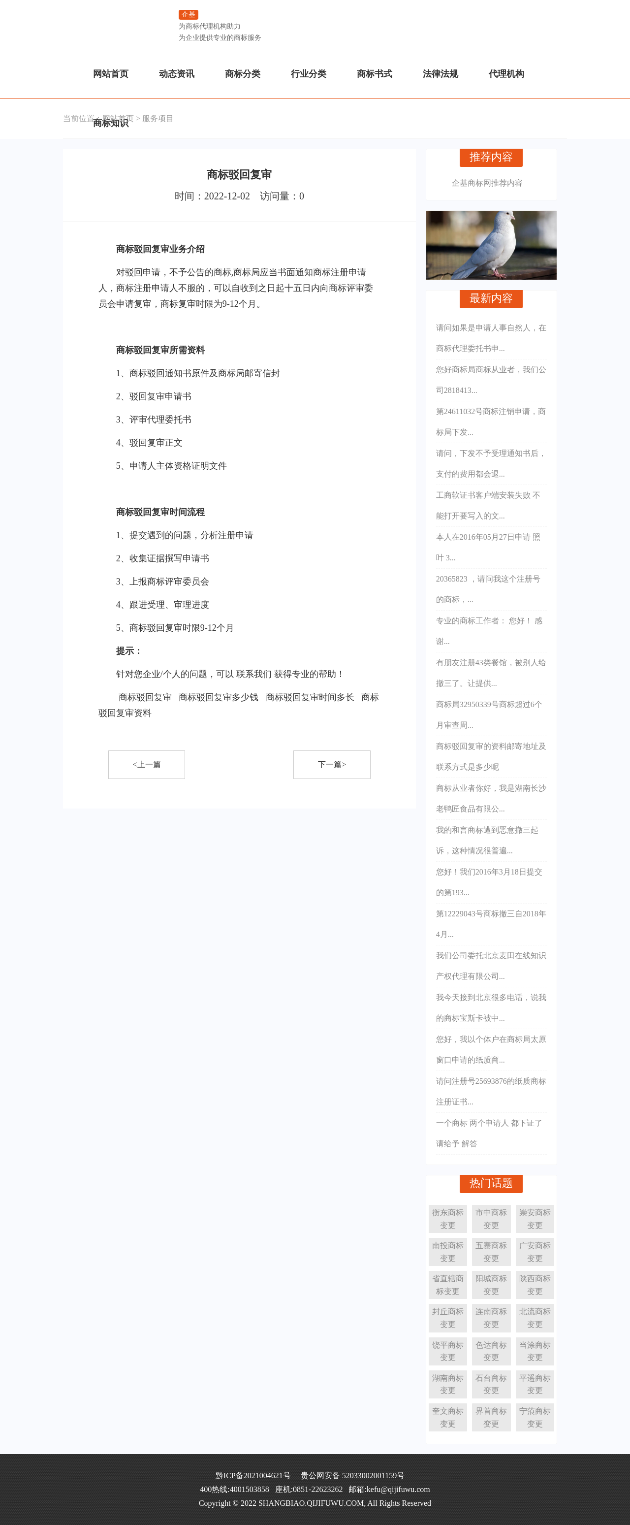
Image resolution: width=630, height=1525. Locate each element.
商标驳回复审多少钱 (218, 697)
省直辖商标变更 (448, 1285)
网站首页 (110, 74)
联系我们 (254, 674)
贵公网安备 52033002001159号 (353, 1475)
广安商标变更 (535, 1252)
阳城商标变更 (491, 1285)
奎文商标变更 (448, 1417)
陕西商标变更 (535, 1285)
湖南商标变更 (448, 1384)
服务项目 (158, 118)
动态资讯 (176, 74)
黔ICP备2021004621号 (253, 1475)
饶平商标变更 (448, 1351)
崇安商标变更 (535, 1219)
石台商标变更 (491, 1384)
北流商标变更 (535, 1318)
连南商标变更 (491, 1318)
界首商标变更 (491, 1417)
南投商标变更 (448, 1252)
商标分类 (242, 74)
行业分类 (308, 74)
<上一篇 (147, 764)
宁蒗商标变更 (535, 1417)
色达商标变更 (491, 1351)
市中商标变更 (491, 1219)
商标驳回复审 (145, 697)
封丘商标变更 (448, 1318)
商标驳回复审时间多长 (310, 697)
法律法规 (440, 74)
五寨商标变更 (491, 1252)
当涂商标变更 (535, 1351)
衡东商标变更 (448, 1219)
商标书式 (374, 74)
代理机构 (506, 74)
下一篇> (332, 764)
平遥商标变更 (535, 1384)
